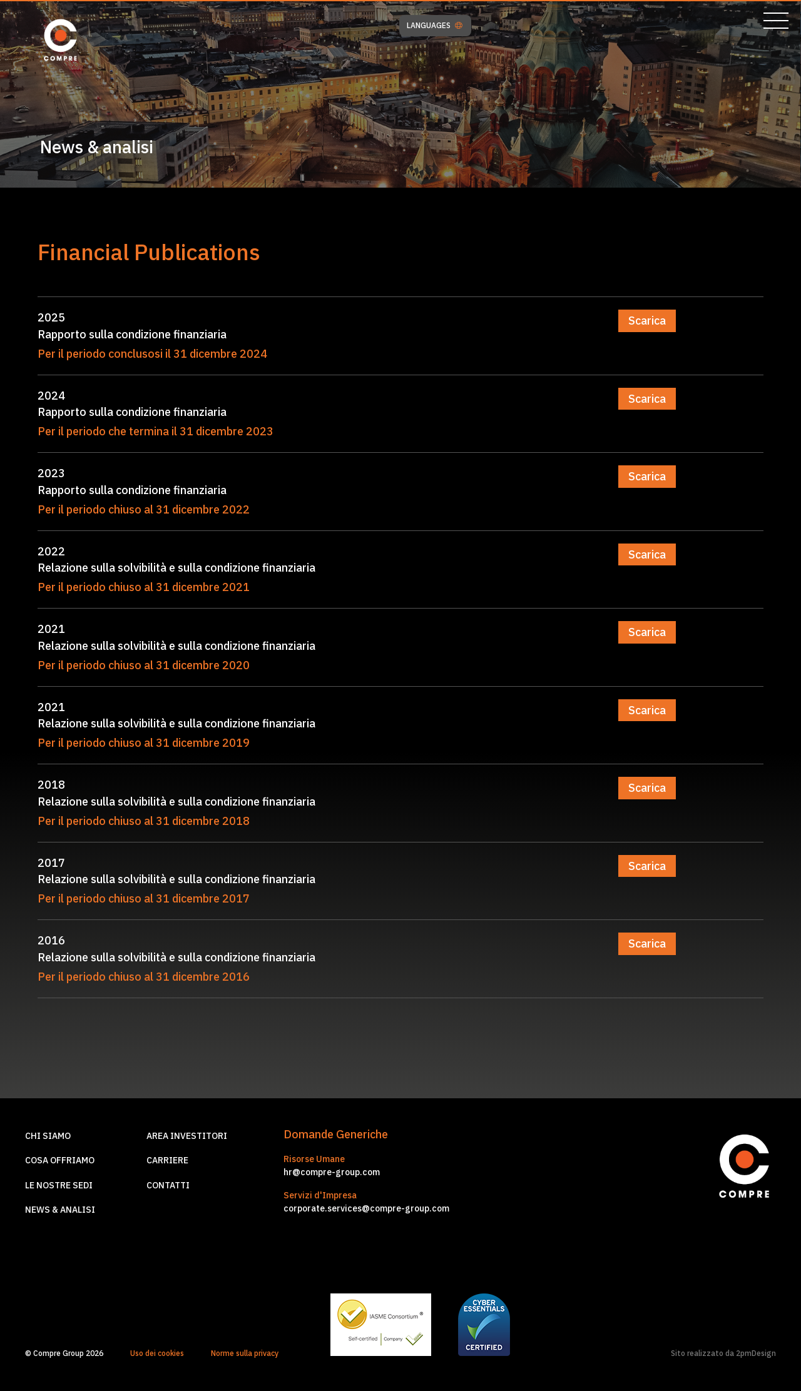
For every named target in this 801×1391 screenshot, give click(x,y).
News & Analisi (60, 1209)
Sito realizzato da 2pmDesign (723, 1353)
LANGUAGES (434, 26)
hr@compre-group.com (331, 1172)
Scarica (647, 320)
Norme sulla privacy (244, 1353)
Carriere (167, 1160)
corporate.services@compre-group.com (366, 1208)
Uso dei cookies (157, 1353)
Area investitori (186, 1135)
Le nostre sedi (59, 1185)
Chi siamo (48, 1135)
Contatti (168, 1185)
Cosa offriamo (59, 1160)
